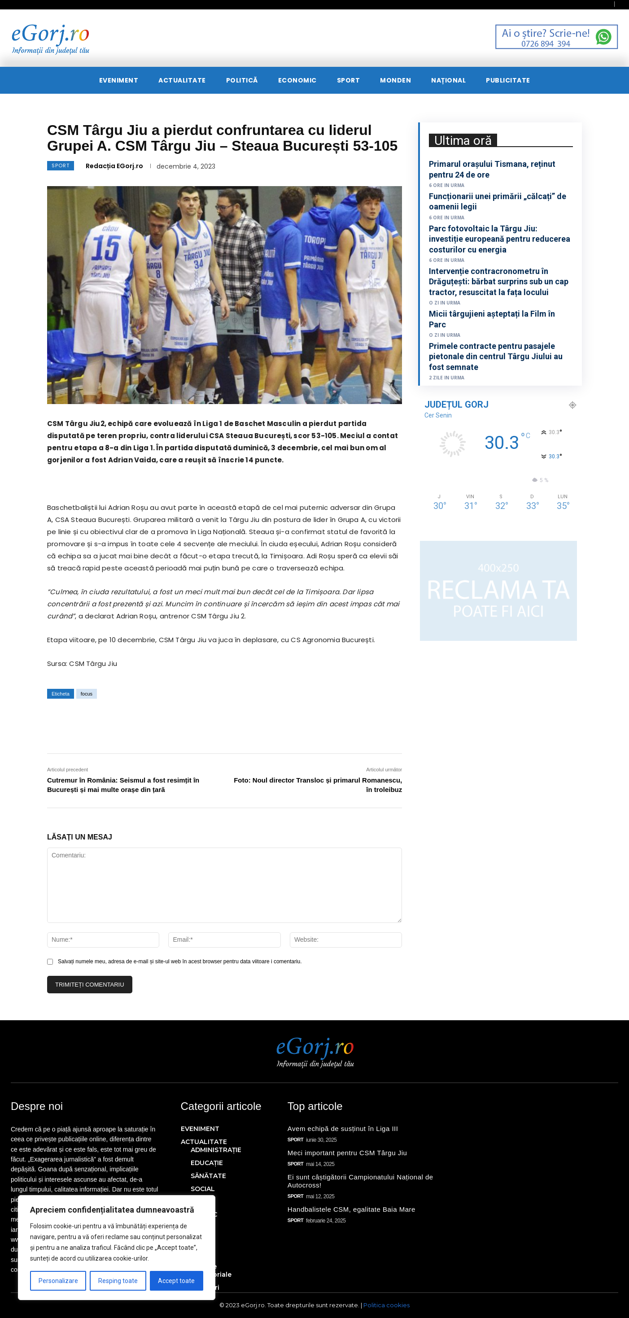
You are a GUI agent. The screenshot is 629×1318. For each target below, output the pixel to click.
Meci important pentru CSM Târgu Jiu (347, 1153)
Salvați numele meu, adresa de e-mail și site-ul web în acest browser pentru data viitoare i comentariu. (180, 961)
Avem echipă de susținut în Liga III (343, 1128)
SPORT (60, 165)
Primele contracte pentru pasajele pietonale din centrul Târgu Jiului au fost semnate (496, 356)
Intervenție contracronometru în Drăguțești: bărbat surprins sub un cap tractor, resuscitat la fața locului (498, 281)
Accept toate (176, 1280)
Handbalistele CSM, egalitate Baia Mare (351, 1209)
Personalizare (58, 1280)
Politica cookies (386, 1305)
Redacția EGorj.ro (114, 166)
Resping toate (118, 1280)
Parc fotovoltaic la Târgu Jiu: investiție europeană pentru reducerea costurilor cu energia (499, 239)
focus (86, 693)
